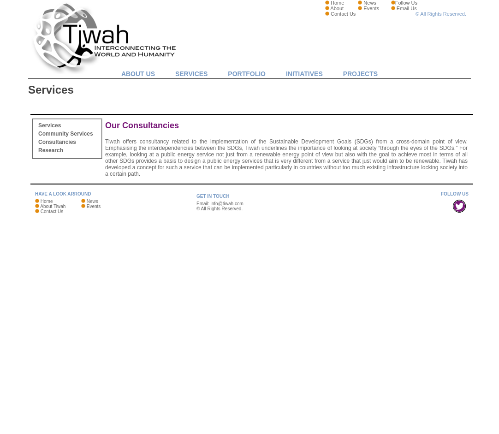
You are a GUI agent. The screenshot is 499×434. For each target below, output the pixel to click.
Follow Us (406, 3)
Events (371, 8)
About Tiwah (52, 206)
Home (337, 3)
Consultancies (57, 142)
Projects (360, 73)
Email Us (407, 8)
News (369, 3)
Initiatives (304, 73)
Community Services (65, 134)
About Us (138, 73)
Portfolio (247, 73)
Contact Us (343, 14)
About (337, 8)
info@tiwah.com (227, 203)
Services (191, 73)
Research (50, 150)
